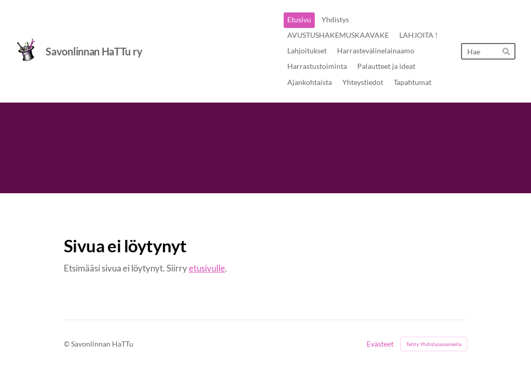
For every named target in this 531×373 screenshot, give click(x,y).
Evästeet (380, 344)
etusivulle (207, 268)
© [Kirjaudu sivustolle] (67, 343)
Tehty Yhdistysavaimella (434, 344)
